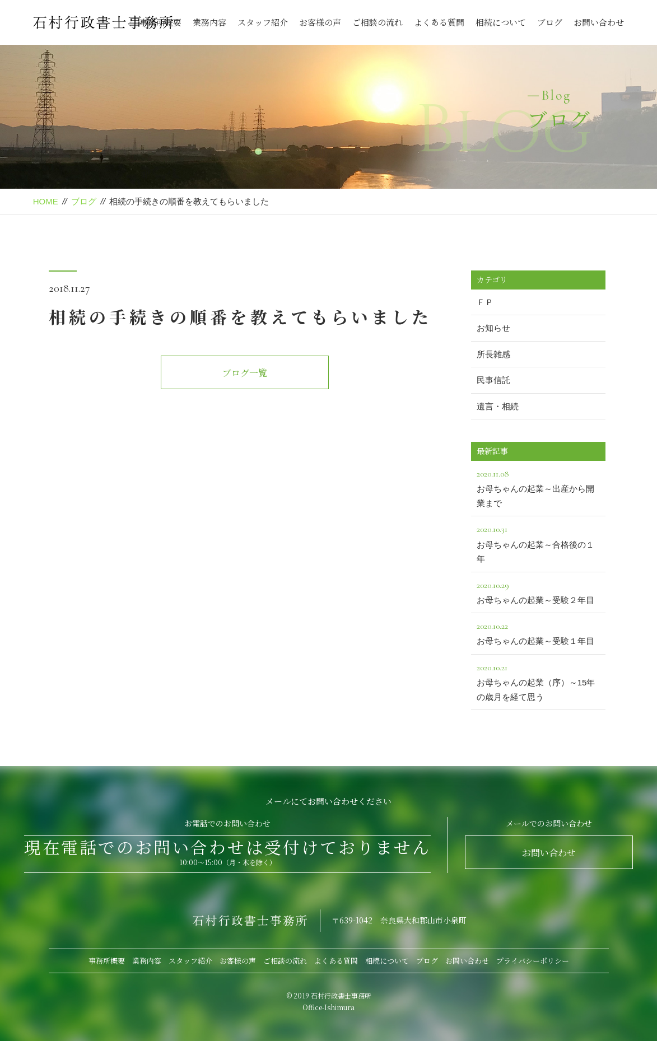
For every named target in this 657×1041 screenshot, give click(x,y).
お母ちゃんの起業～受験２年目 (538, 591)
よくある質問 (439, 22)
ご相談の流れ (377, 22)
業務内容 (209, 22)
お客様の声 (320, 22)
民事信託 (493, 380)
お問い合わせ (599, 22)
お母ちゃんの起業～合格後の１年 (538, 542)
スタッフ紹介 (262, 22)
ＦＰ (485, 302)
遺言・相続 (498, 406)
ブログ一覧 (244, 372)
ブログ (549, 22)
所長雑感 (493, 354)
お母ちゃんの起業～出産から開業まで (538, 487)
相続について (501, 22)
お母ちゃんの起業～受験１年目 (538, 632)
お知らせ (493, 328)
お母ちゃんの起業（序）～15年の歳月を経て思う (538, 681)
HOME (45, 201)
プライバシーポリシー (532, 960)
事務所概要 (160, 22)
